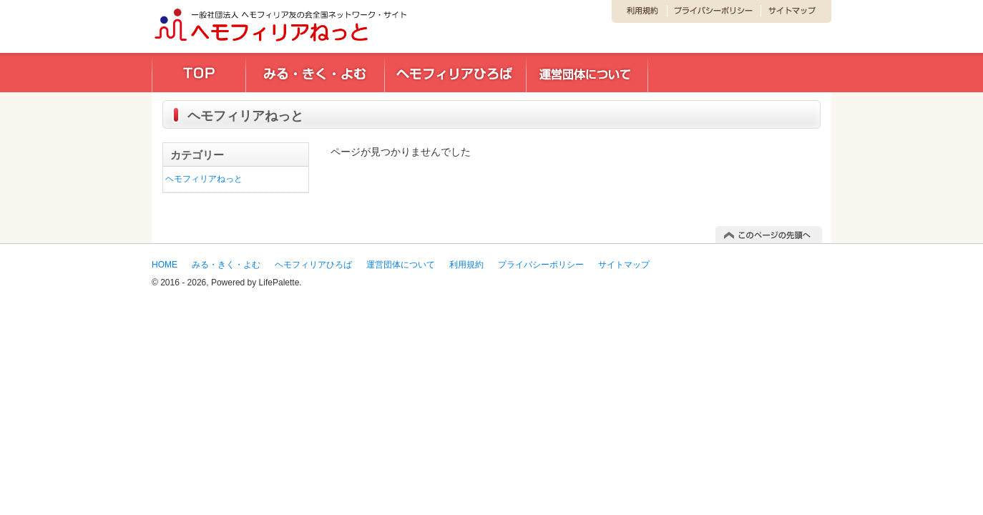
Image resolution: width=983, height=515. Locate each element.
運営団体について (400, 265)
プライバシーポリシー (541, 265)
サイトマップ (624, 265)
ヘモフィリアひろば (313, 265)
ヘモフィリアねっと (204, 179)
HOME (164, 265)
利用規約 (466, 265)
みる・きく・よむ (226, 265)
